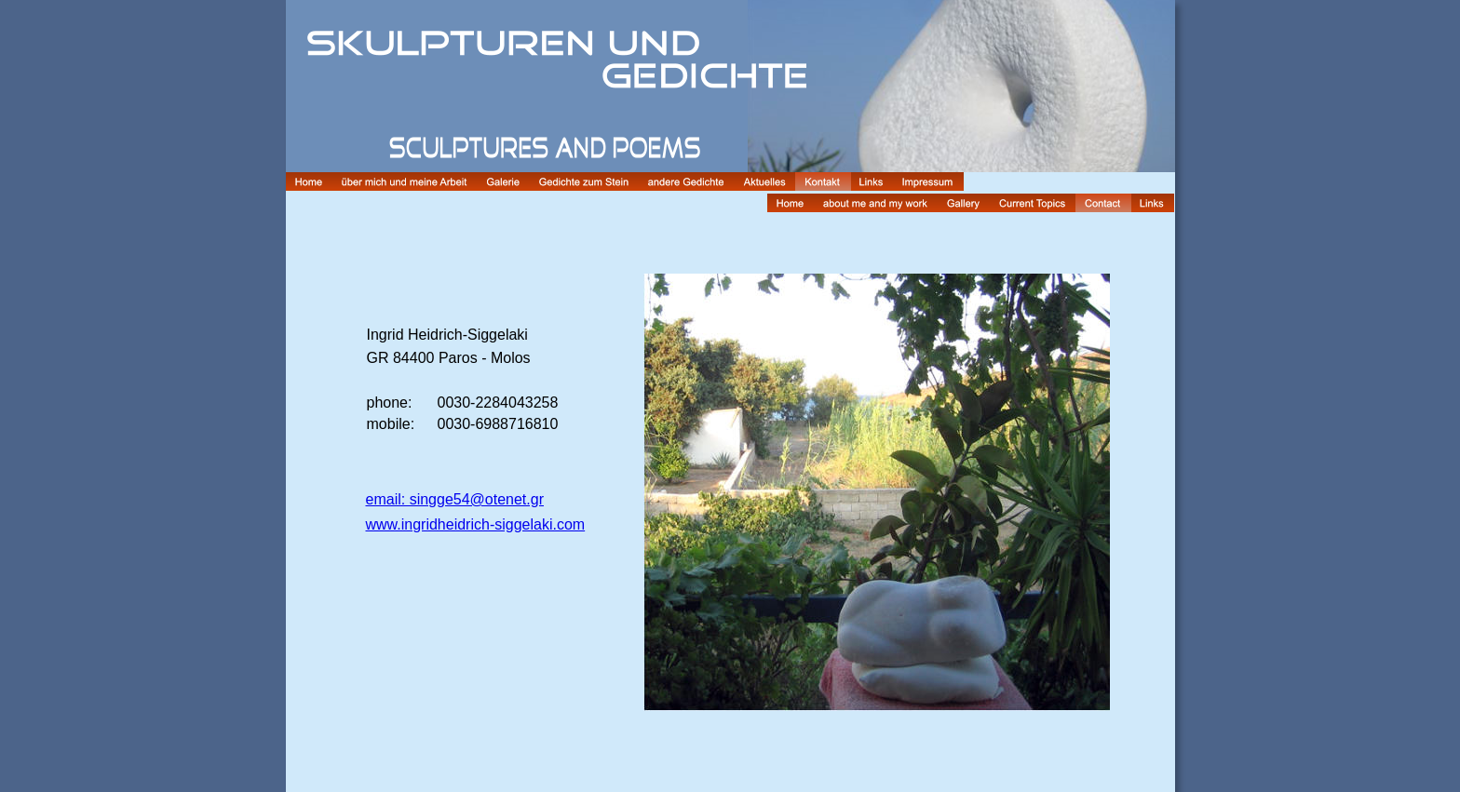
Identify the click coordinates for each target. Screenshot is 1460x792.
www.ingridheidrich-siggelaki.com (476, 524)
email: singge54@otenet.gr (455, 499)
